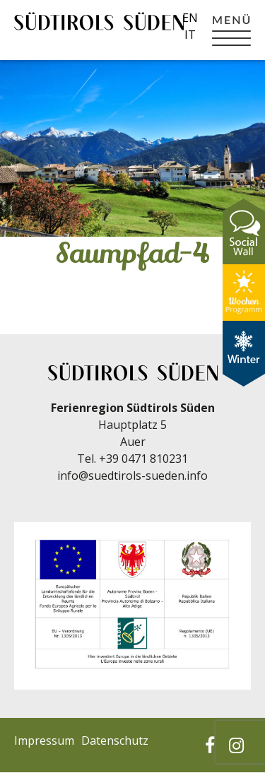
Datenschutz (114, 740)
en (190, 17)
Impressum (44, 740)
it (190, 34)
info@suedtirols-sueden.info (132, 475)
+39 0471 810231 (143, 458)
